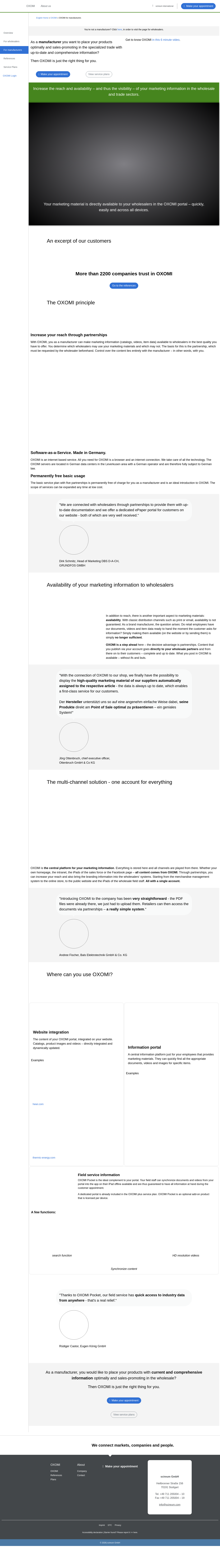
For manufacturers (13, 50)
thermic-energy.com (44, 1157)
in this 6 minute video (165, 39)
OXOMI (30, 6)
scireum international (164, 6)
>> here (134, 1532)
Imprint (102, 1525)
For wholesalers (11, 41)
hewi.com (38, 1104)
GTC (110, 1525)
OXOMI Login (10, 75)
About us (46, 6)
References (9, 58)
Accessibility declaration (92, 1532)
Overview (8, 33)
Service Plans (10, 67)
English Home (42, 18)
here (119, 29)
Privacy (118, 1525)
